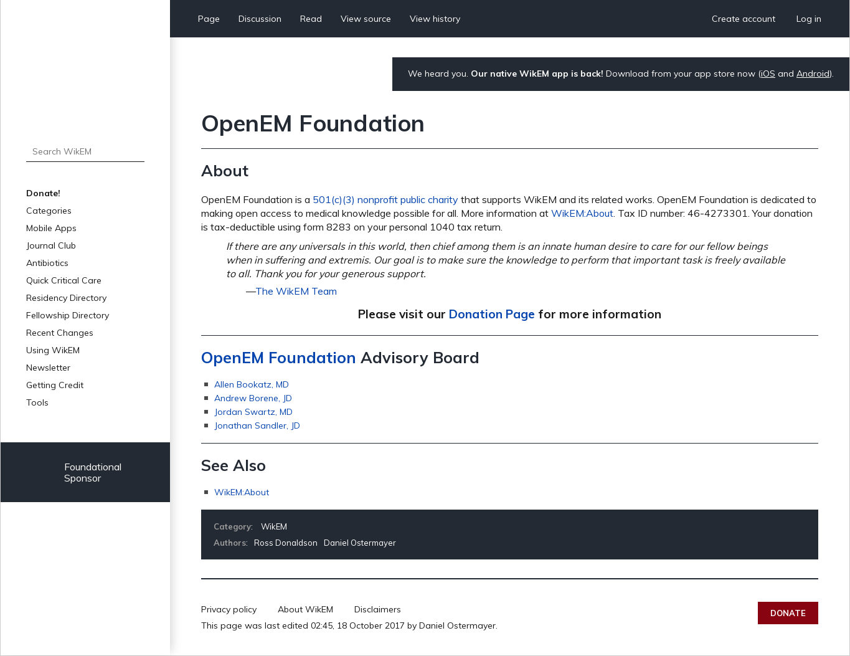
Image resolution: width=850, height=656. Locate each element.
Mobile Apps (51, 228)
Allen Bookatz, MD (251, 384)
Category (232, 526)
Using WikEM (53, 350)
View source (366, 18)
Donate (788, 613)
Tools (37, 402)
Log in (808, 18)
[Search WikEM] (85, 151)
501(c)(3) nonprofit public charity (385, 199)
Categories (49, 210)
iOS (768, 73)
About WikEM (305, 609)
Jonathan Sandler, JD (257, 425)
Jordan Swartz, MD (253, 411)
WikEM (274, 526)
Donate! (43, 193)
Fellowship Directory (67, 315)
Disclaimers (377, 609)
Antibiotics (47, 263)
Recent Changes (59, 332)
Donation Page (492, 314)
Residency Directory (66, 297)
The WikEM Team (296, 291)
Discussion (259, 18)
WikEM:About (582, 213)
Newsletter (48, 367)
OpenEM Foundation (278, 357)
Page (209, 18)
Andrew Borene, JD (253, 398)
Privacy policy (229, 609)
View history (435, 18)
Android (812, 73)
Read (311, 18)
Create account (743, 18)
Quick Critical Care (64, 280)
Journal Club (51, 245)
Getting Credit (54, 385)
